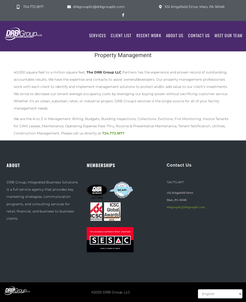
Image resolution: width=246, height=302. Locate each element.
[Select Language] (220, 293)
